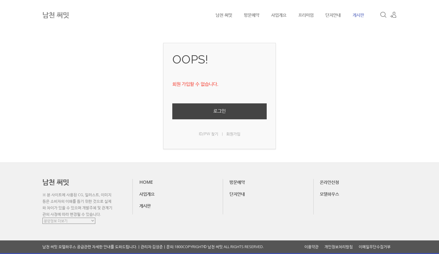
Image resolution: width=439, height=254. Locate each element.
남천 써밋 (224, 15)
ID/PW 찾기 (208, 134)
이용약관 (311, 247)
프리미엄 (306, 15)
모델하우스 (329, 194)
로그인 (219, 111)
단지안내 (333, 15)
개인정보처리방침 (339, 247)
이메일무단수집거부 (375, 247)
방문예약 (251, 15)
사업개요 (278, 15)
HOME (146, 182)
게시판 (358, 15)
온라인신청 (329, 182)
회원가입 (233, 134)
